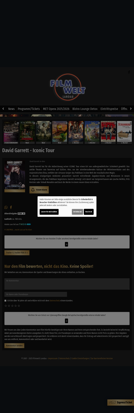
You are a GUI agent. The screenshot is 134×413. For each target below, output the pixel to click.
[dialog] (67, 206)
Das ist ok (88, 212)
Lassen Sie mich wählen (49, 212)
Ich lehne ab (77, 212)
